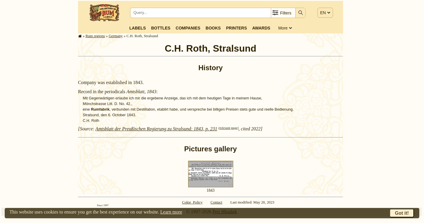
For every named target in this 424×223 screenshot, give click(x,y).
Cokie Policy (192, 202)
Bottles (160, 28)
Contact (216, 202)
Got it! (402, 213)
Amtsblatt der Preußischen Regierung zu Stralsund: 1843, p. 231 (156, 128)
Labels (137, 28)
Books (213, 28)
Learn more (171, 211)
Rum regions (95, 36)
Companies (188, 28)
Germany (116, 36)
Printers (236, 28)
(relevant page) (228, 127)
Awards (261, 28)
